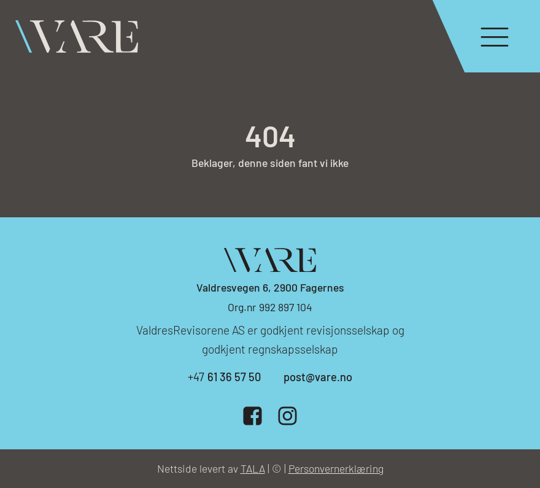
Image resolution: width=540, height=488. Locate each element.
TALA (253, 468)
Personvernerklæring (336, 468)
